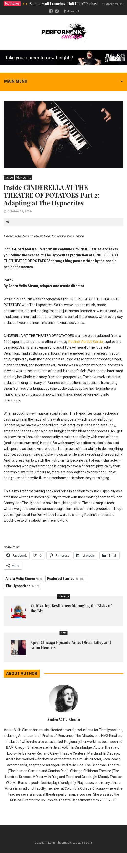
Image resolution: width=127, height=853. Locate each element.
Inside (9, 177)
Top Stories (12, 3)
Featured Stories (66, 579)
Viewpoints (23, 177)
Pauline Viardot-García (85, 342)
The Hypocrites (22, 586)
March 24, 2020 (116, 4)
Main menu (15, 81)
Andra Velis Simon (23, 579)
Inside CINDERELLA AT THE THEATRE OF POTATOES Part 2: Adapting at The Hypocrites (51, 195)
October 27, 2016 (19, 211)
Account (73, 11)
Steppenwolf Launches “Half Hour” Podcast (64, 3)
